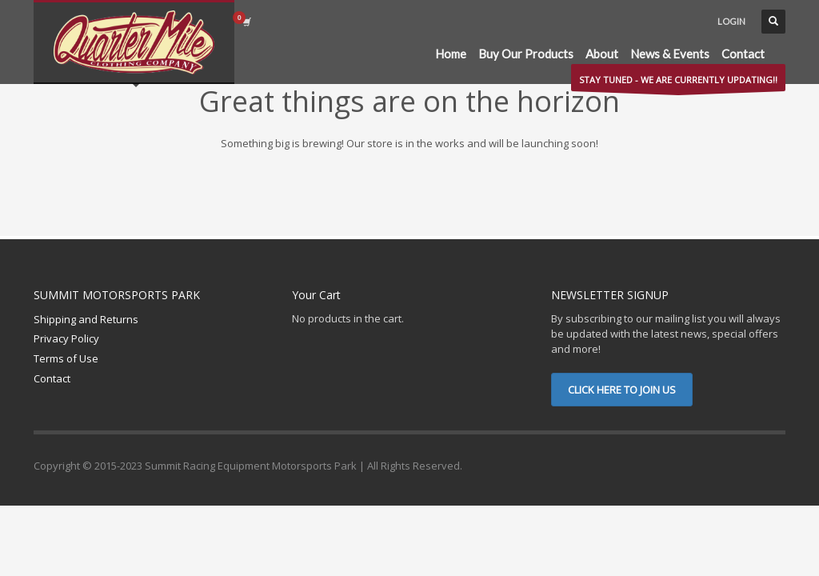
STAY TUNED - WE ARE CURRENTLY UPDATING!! (678, 82)
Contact (52, 378)
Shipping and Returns (86, 319)
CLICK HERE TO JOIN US (622, 389)
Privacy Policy (66, 338)
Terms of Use (66, 358)
